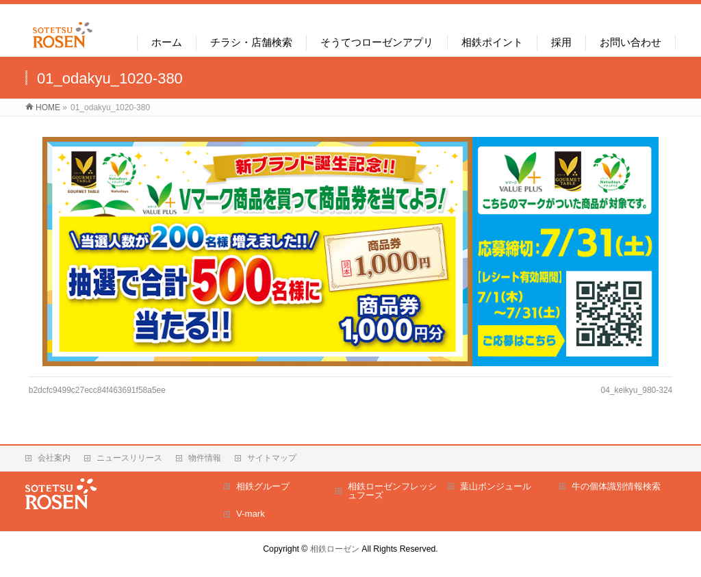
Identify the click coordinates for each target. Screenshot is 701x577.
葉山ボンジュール (495, 486)
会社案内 (54, 458)
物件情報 (204, 458)
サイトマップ (271, 458)
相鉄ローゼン (334, 549)
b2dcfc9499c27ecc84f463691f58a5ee (97, 390)
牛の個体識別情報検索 (616, 486)
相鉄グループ (263, 486)
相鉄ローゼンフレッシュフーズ (392, 491)
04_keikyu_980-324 (637, 390)
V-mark (250, 514)
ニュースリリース (129, 458)
